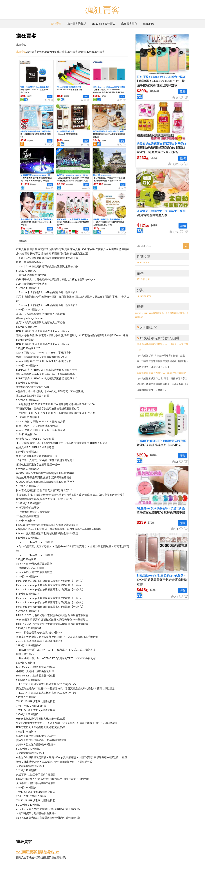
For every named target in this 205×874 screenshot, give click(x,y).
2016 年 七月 (143, 279)
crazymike (148, 23)
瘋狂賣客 (102, 9)
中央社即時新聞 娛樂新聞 (159, 338)
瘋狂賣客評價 (129, 23)
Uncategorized (144, 295)
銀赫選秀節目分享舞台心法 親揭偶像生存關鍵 (161, 372)
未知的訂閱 (148, 327)
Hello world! (143, 262)
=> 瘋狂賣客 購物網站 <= (37, 851)
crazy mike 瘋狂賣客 (103, 23)
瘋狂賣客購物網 (76, 23)
